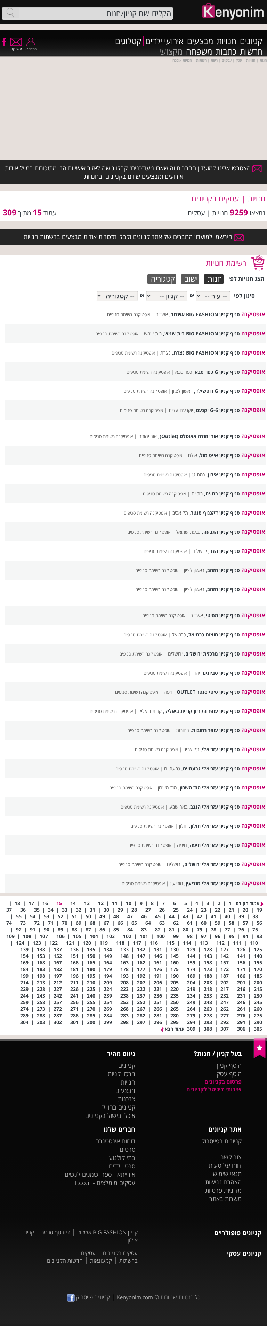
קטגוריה (163, 279)
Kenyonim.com (135, 1297)
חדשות (251, 51)
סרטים (127, 1149)
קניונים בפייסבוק (221, 1141)
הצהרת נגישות (223, 1182)
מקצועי (171, 51)
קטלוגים (128, 41)
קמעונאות (101, 1260)
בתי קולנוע (122, 1157)
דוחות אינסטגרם (115, 1141)
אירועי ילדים (164, 41)
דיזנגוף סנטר (55, 1232)
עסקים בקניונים (120, 1253)
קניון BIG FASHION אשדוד (107, 1232)
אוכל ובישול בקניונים (110, 1115)
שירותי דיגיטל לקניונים (214, 1089)
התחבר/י (31, 46)
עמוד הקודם (250, 903)
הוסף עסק (229, 1074)
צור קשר (231, 1157)
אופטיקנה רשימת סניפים (128, 314)
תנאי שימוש (227, 1173)
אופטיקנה (253, 314)
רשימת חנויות (226, 262)
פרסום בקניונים (223, 1082)
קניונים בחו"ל (118, 1107)
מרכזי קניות (121, 1074)
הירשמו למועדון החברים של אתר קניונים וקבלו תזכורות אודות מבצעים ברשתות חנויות (134, 236)
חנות (215, 279)
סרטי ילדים (122, 1166)
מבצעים (200, 41)
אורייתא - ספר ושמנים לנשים (100, 1174)
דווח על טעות (225, 1165)
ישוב (191, 279)
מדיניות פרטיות (223, 1190)
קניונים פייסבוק (88, 1297)
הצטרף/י (16, 46)
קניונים (251, 41)
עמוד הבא (172, 1029)
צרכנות (126, 1099)
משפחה (199, 51)
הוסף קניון (229, 1065)
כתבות (226, 51)
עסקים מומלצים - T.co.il (104, 1182)
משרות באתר (225, 1198)
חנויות (226, 41)
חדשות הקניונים (65, 1260)
